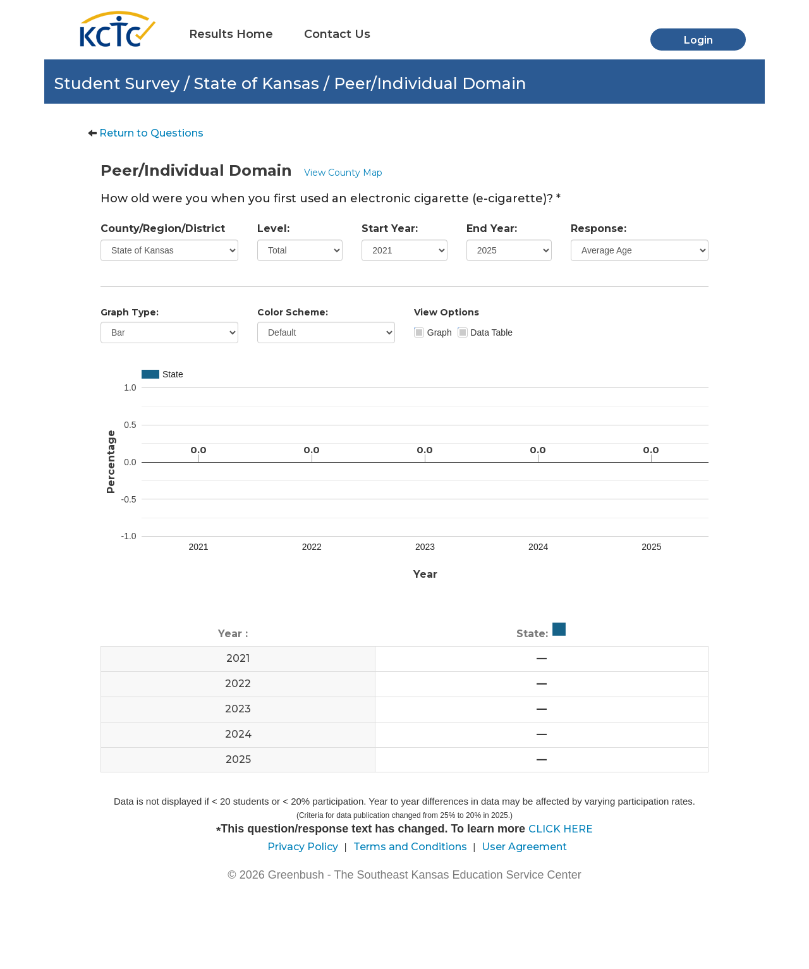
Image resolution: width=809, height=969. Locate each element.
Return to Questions (151, 133)
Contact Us (337, 34)
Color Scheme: (292, 312)
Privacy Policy (302, 847)
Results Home (231, 34)
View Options (446, 312)
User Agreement (524, 847)
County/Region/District (162, 228)
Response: (598, 228)
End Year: (491, 228)
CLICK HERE (560, 829)
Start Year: (390, 228)
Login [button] (698, 40)
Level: (273, 228)
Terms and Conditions (410, 847)
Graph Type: (129, 312)
